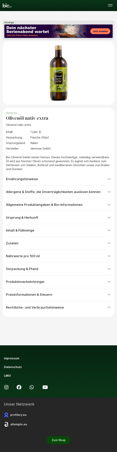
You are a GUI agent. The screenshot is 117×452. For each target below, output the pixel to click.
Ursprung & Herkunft (58, 217)
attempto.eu (15, 424)
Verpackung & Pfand (58, 269)
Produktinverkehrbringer (58, 282)
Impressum (11, 358)
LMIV (7, 375)
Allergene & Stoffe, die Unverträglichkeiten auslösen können (58, 192)
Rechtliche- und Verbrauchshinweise (58, 307)
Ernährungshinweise (58, 179)
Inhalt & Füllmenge (58, 230)
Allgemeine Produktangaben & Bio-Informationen (58, 205)
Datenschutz (13, 367)
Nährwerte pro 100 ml (58, 256)
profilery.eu (15, 414)
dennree (11, 113)
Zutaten (58, 243)
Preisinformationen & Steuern (58, 295)
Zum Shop (59, 440)
